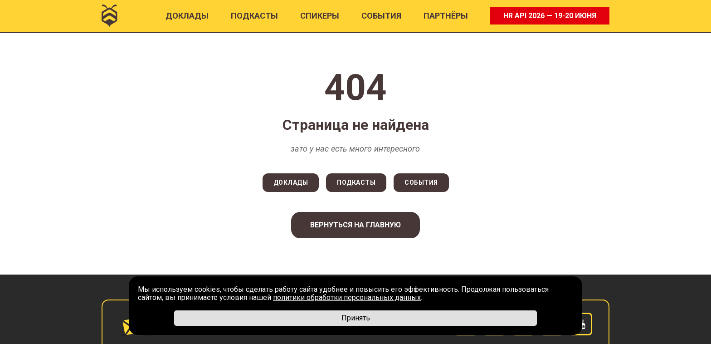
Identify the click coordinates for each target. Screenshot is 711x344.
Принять (355, 318)
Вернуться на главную (355, 225)
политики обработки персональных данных (347, 297)
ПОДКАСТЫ (254, 15)
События (381, 15)
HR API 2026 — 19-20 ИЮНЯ (549, 15)
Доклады (187, 15)
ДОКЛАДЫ (290, 182)
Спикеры (319, 15)
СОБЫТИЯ (421, 182)
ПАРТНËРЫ (446, 15)
